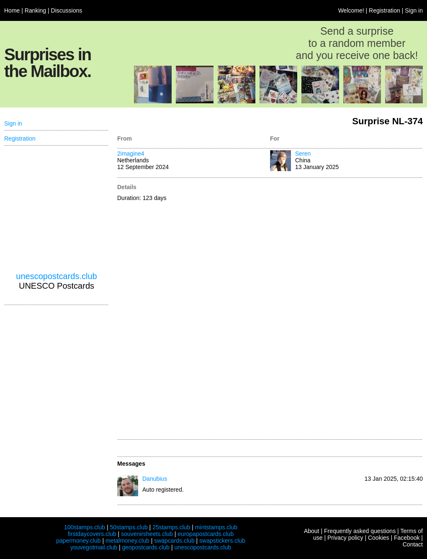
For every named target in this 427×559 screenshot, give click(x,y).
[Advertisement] (296, 309)
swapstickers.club (222, 540)
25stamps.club (171, 527)
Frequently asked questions (360, 531)
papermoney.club (78, 540)
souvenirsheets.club (147, 534)
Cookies (378, 537)
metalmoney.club (127, 540)
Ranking (35, 10)
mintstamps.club (216, 527)
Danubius (154, 478)
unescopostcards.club (56, 276)
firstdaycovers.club (92, 534)
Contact (413, 544)
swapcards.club (174, 540)
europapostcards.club (205, 534)
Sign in (414, 10)
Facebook (406, 537)
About (311, 531)
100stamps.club (84, 527)
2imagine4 (130, 153)
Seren (303, 153)
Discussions (66, 10)
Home (12, 10)
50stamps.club (128, 527)
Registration (384, 10)
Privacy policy (345, 537)
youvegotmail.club (93, 547)
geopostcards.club (146, 547)
